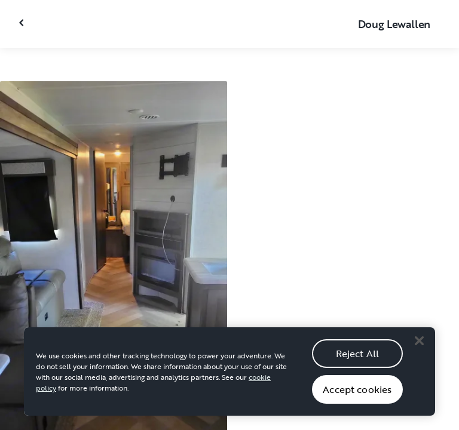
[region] (229, 386)
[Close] (419, 355)
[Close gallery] (23, 23)
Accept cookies (357, 403)
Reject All (358, 367)
